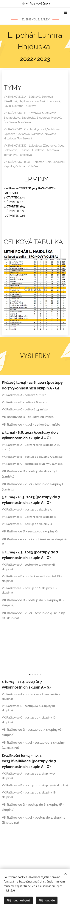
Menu (65, 12)
